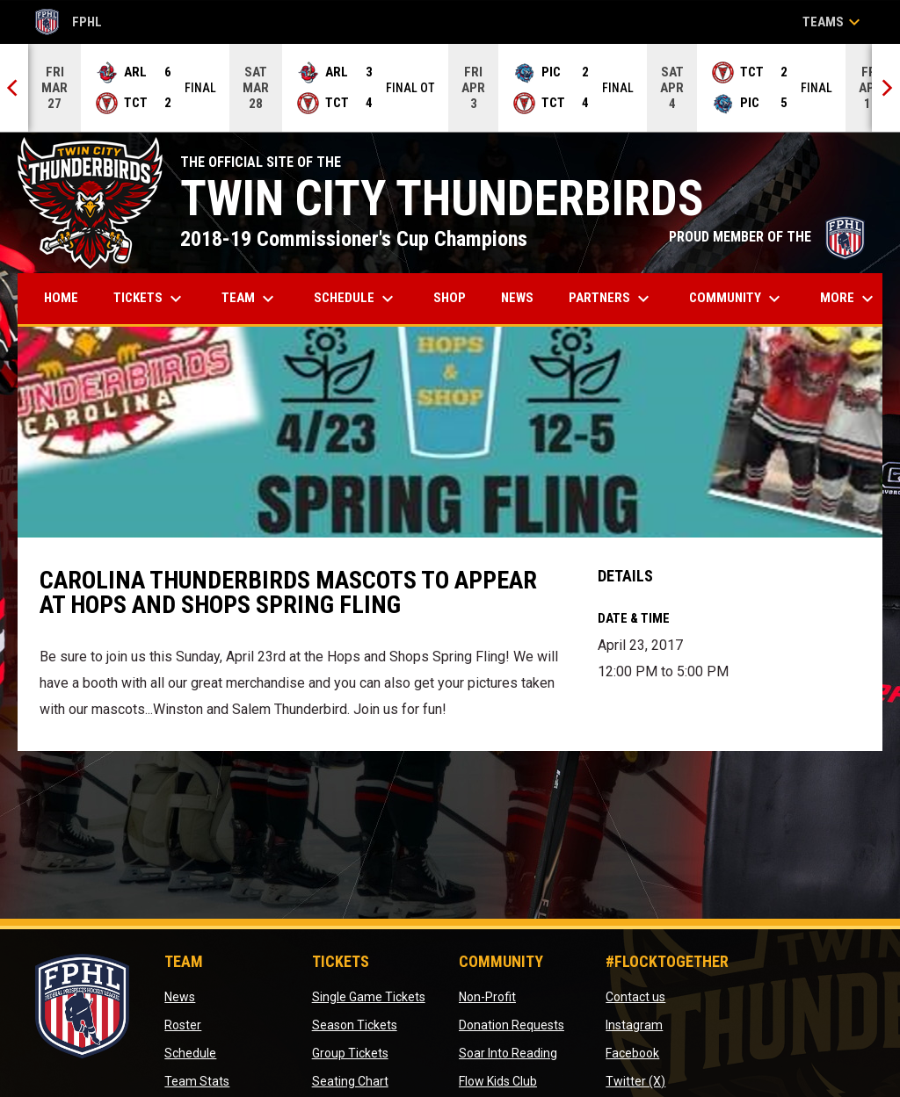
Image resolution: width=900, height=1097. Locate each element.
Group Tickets (350, 1053)
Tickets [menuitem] (149, 298)
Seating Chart (350, 1081)
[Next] (886, 88)
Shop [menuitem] (456, 297)
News (179, 997)
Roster (182, 1025)
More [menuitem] (849, 298)
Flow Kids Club (498, 1081)
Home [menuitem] (61, 298)
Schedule (190, 1053)
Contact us (635, 997)
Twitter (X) (635, 1081)
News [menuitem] (517, 298)
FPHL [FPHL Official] (68, 22)
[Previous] (14, 88)
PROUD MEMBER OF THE (767, 236)
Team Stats (196, 1081)
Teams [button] (833, 21)
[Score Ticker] (450, 88)
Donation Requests (511, 1025)
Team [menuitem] (250, 298)
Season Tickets (354, 1025)
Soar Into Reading (508, 1053)
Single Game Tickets (368, 997)
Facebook (632, 1053)
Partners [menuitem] (611, 298)
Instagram (634, 1025)
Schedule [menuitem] (356, 298)
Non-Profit (487, 997)
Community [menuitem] (737, 298)
